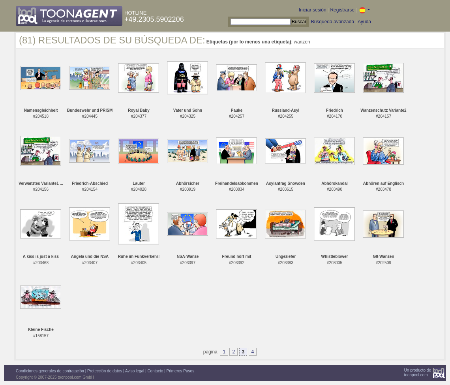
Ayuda (364, 21)
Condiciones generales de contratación (50, 371)
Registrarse (342, 10)
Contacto (155, 371)
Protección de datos (104, 371)
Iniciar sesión (312, 10)
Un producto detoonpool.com (417, 372)
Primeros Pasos (181, 371)
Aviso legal (134, 371)
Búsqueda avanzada (332, 21)
